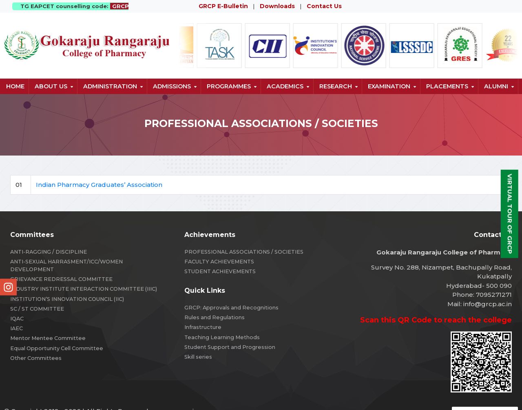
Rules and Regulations (214, 317)
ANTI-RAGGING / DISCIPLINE (48, 252)
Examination (389, 86)
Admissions (172, 86)
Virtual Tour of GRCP (510, 213)
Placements (447, 86)
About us (51, 86)
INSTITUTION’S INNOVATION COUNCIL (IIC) (67, 299)
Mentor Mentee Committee (48, 338)
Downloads (277, 6)
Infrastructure (202, 327)
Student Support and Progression (229, 347)
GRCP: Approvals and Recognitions (231, 308)
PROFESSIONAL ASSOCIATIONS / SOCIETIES (243, 252)
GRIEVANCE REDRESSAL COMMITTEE (61, 279)
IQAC (17, 319)
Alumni (496, 86)
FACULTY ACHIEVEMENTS (219, 262)
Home (15, 86)
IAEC (16, 328)
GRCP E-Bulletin (223, 6)
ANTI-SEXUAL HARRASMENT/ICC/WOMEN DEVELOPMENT (66, 265)
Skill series (198, 357)
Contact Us (324, 6)
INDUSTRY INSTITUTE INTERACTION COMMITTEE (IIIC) (83, 289)
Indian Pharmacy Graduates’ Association (99, 185)
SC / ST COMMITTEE (37, 309)
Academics (285, 86)
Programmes (229, 86)
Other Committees (36, 358)
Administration (110, 86)
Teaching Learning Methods (222, 337)
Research (335, 86)
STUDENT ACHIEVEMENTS (220, 271)
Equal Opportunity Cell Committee (56, 348)
